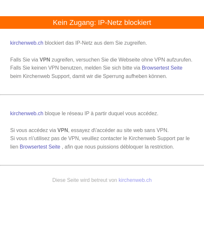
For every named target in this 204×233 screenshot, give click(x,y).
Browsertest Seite (162, 68)
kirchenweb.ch (27, 43)
